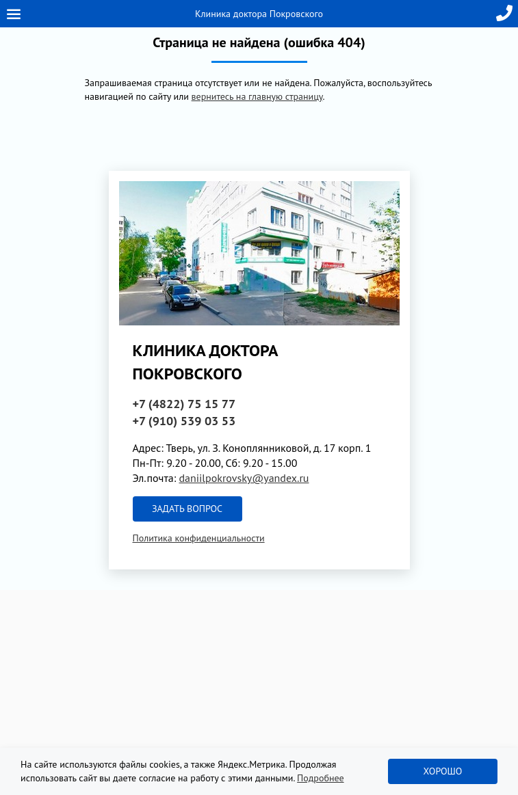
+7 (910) (184, 421)
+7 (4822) (184, 404)
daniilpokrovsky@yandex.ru (244, 478)
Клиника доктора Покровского (259, 14)
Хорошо (443, 771)
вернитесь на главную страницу (257, 96)
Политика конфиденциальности (199, 538)
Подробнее (320, 777)
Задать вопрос (187, 508)
